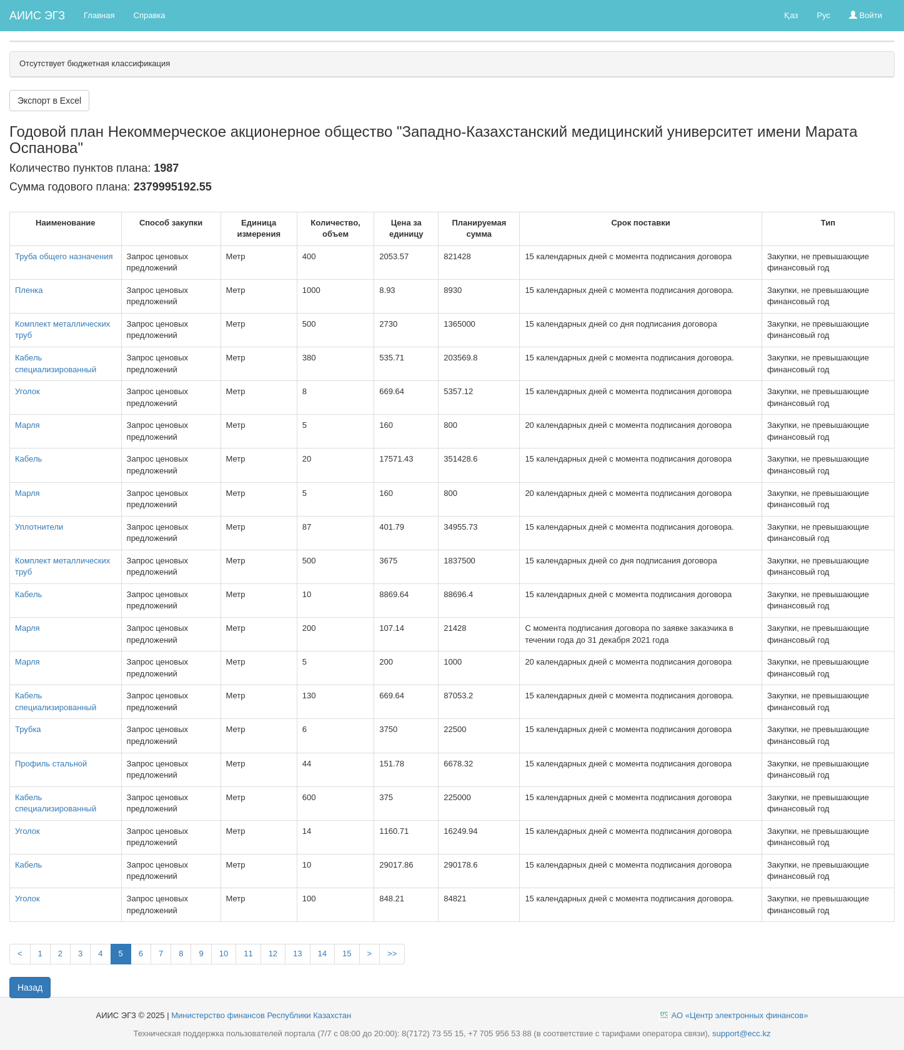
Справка (150, 15)
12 (273, 953)
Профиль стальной (51, 763)
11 (248, 953)
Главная (99, 15)
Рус (823, 15)
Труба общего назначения (64, 256)
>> (392, 953)
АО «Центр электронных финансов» (740, 1015)
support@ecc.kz (741, 1033)
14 (322, 953)
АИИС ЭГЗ (37, 15)
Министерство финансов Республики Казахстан (261, 1015)
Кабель (28, 458)
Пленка (29, 290)
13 (297, 953)
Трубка (28, 729)
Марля (27, 425)
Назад (29, 988)
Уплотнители (39, 527)
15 (346, 953)
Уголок (27, 391)
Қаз (791, 15)
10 (223, 953)
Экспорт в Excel (49, 101)
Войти (865, 15)
